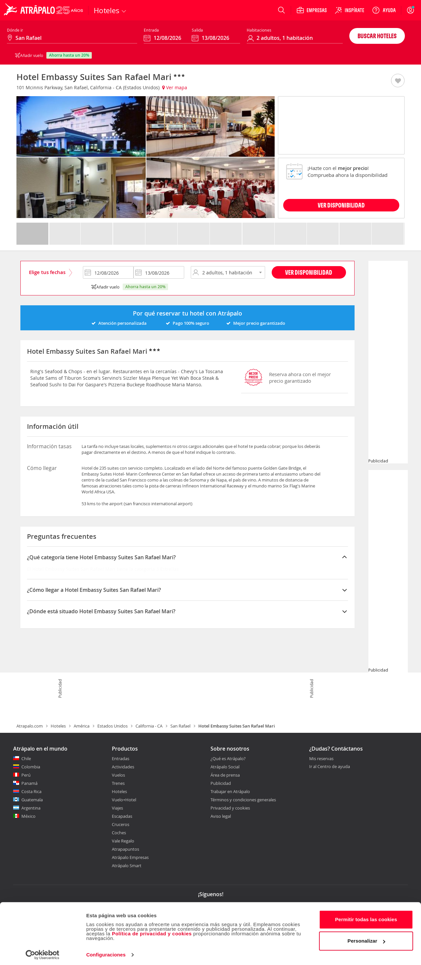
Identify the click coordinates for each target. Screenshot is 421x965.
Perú (26, 775)
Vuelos (118, 775)
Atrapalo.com (29, 726)
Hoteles (58, 726)
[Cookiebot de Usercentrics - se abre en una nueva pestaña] (42, 952)
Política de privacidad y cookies (152, 931)
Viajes (117, 808)
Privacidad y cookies (230, 808)
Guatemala (32, 800)
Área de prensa (225, 775)
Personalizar (366, 938)
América (81, 726)
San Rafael (180, 726)
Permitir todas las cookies (366, 917)
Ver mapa (174, 87)
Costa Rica (31, 791)
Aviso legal (220, 816)
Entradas (120, 758)
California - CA (149, 726)
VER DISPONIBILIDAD (341, 205)
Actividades (123, 767)
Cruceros (120, 824)
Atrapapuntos (125, 849)
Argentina (30, 808)
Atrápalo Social (224, 767)
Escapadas (122, 816)
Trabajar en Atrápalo (230, 791)
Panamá (29, 783)
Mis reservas (321, 758)
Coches (119, 833)
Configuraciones (106, 952)
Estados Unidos (112, 726)
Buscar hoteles (377, 36)
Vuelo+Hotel (124, 800)
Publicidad (220, 783)
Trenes (118, 783)
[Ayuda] (384, 10)
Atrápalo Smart (126, 865)
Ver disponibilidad (308, 272)
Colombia (30, 767)
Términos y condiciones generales (243, 800)
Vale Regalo (123, 841)
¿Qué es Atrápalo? (228, 758)
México (28, 816)
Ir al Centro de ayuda (329, 766)
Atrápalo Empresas (130, 857)
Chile (26, 758)
